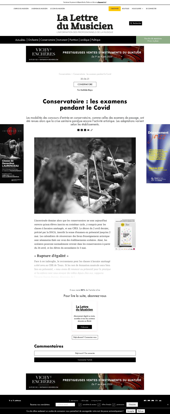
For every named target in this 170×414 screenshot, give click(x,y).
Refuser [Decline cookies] (141, 411)
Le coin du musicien (57, 8)
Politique (96, 39)
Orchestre (33, 39)
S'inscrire (132, 404)
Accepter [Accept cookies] (130, 411)
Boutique (125, 8)
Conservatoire (47, 39)
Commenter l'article (85, 360)
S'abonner (115, 8)
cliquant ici (101, 2)
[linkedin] (85, 130)
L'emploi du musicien (21, 8)
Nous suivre (137, 9)
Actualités (20, 39)
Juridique (84, 39)
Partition (74, 39)
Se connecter (151, 8)
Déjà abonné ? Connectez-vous (85, 337)
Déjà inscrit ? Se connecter (85, 353)
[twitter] (82, 130)
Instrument (62, 39)
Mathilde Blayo (87, 90)
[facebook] (78, 130)
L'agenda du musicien (39, 8)
